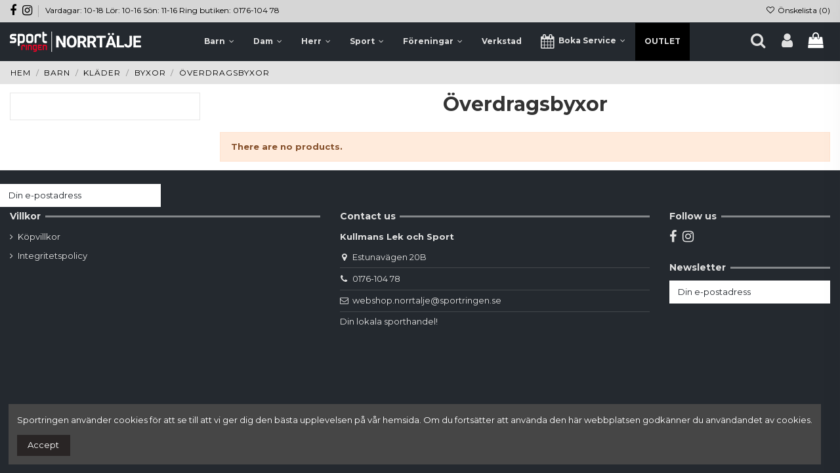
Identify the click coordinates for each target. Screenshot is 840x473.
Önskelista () (798, 10)
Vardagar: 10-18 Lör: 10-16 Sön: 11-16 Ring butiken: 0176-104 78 (162, 10)
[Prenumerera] (148, 195)
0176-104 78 (376, 278)
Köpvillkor (39, 236)
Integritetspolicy (52, 255)
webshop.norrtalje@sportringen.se (426, 300)
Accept (43, 444)
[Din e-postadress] (67, 195)
